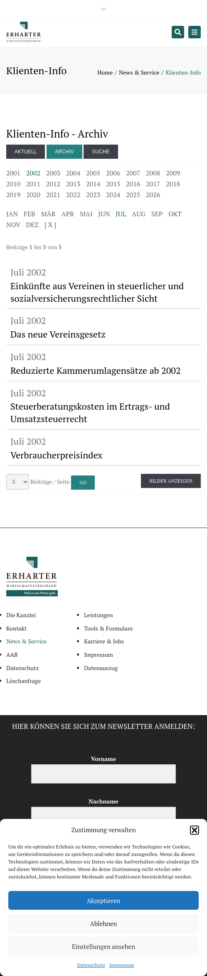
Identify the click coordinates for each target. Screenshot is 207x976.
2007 (133, 173)
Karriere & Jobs (104, 641)
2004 (73, 173)
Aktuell (26, 152)
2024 (113, 194)
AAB (12, 654)
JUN (104, 213)
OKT (175, 213)
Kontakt (16, 628)
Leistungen (98, 615)
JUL (121, 213)
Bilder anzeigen (170, 481)
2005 (93, 173)
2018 (173, 183)
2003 (53, 173)
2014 (93, 183)
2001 (13, 173)
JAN (12, 213)
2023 (93, 194)
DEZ (32, 224)
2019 (13, 194)
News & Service (139, 72)
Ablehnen (103, 923)
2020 (33, 194)
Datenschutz (91, 965)
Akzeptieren (104, 900)
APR (68, 213)
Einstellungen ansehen (103, 946)
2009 (173, 173)
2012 (53, 183)
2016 (133, 183)
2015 (113, 183)
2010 (13, 183)
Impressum (121, 965)
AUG (138, 213)
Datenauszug (101, 668)
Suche (100, 152)
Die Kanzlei (21, 615)
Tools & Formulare (108, 628)
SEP (157, 213)
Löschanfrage (23, 681)
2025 (133, 194)
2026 (153, 194)
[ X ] (50, 224)
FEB (29, 213)
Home (105, 72)
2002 (33, 173)
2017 (153, 183)
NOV (13, 224)
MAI (86, 213)
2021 (53, 194)
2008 (153, 173)
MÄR (48, 213)
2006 (113, 173)
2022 (73, 194)
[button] (194, 830)
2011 (33, 183)
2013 (73, 183)
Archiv (64, 152)
